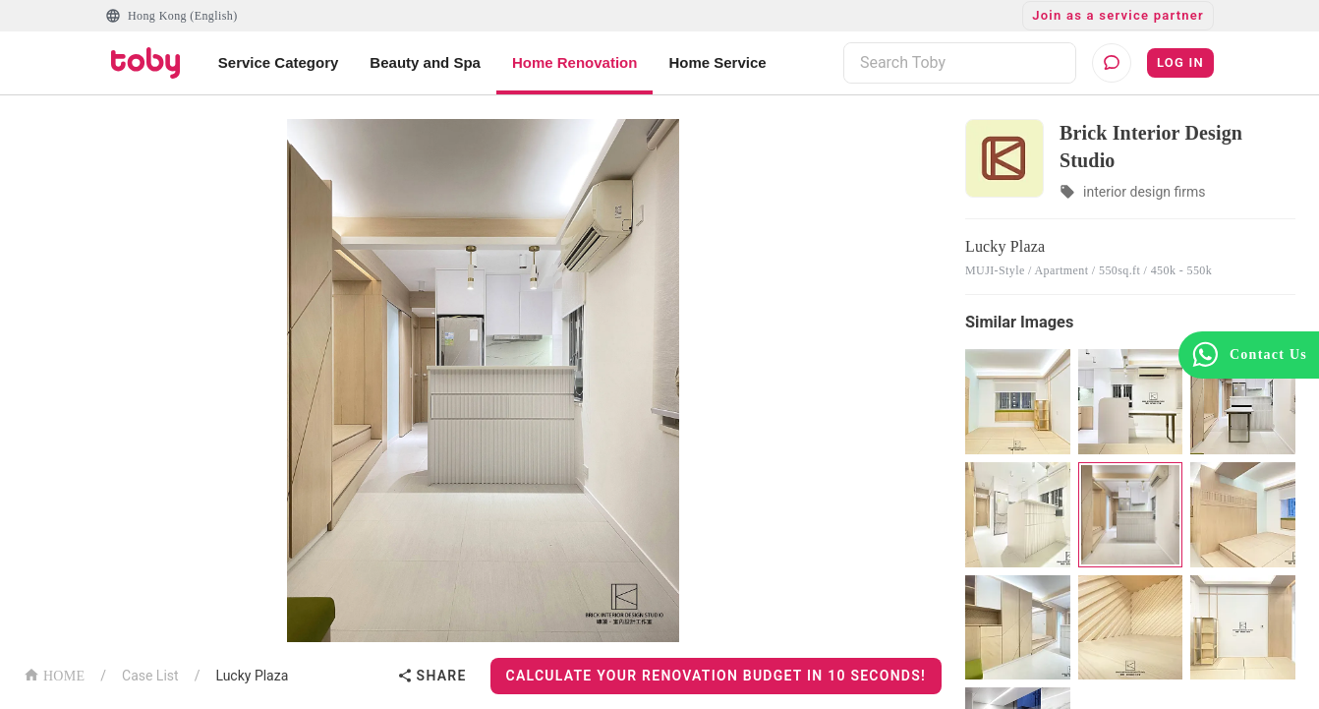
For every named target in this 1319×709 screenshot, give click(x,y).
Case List (150, 675)
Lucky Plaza (251, 675)
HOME (54, 674)
